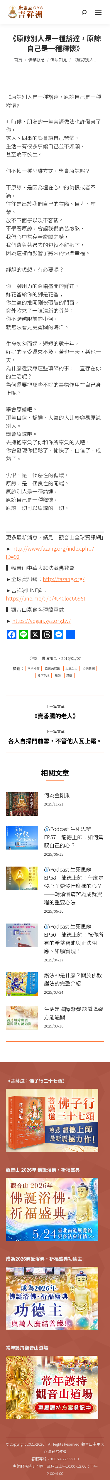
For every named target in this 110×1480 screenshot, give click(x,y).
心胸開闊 (89, 668)
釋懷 (69, 675)
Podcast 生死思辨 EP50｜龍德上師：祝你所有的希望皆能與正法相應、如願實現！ (74, 938)
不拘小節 (34, 668)
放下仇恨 (44, 675)
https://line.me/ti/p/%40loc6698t (45, 598)
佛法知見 (49, 658)
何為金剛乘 (57, 795)
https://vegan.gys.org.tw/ (41, 620)
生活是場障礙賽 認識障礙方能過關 (73, 1013)
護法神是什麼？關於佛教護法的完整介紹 (73, 979)
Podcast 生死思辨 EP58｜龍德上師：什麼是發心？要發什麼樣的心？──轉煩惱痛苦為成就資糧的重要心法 (74, 885)
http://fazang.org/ (63, 579)
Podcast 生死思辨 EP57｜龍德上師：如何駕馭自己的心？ (74, 837)
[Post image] (22, 804)
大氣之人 (71, 668)
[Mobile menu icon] (98, 12)
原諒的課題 (52, 668)
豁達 (58, 675)
